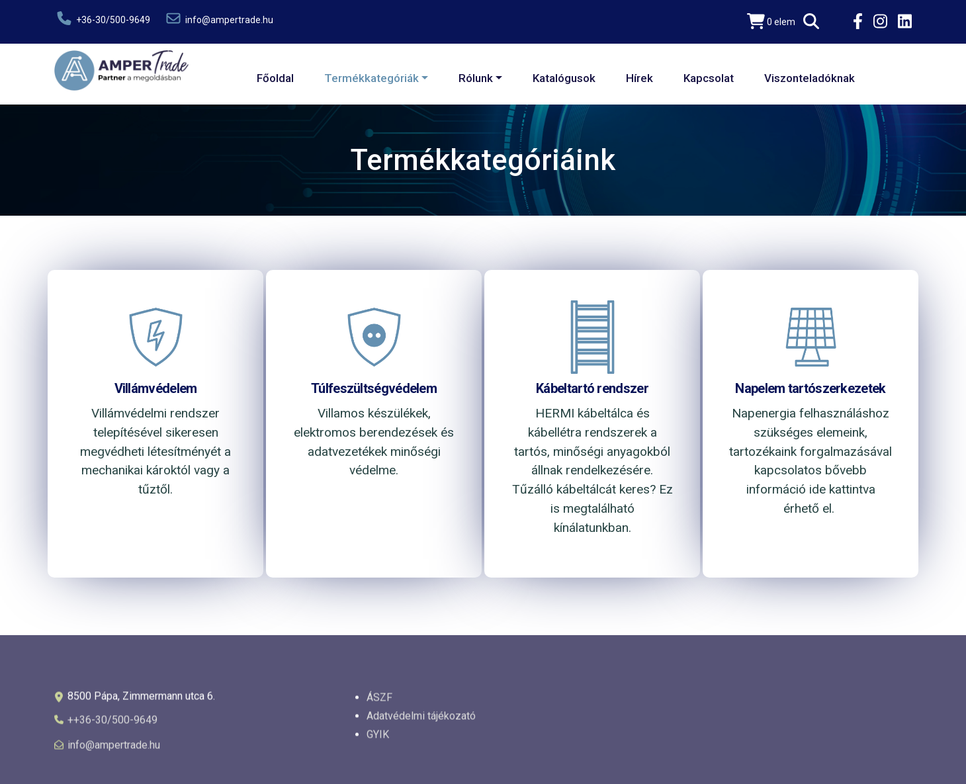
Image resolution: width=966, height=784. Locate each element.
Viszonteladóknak (809, 78)
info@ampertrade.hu (218, 18)
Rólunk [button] (476, 78)
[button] (811, 22)
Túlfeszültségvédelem (374, 388)
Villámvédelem (155, 388)
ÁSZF (379, 702)
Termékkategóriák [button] (371, 78)
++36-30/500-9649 (112, 725)
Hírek (639, 78)
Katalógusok (564, 78)
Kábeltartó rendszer (592, 388)
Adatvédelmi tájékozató (421, 721)
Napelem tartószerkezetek (810, 388)
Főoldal (275, 78)
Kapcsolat (708, 78)
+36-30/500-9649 (102, 18)
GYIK (378, 739)
